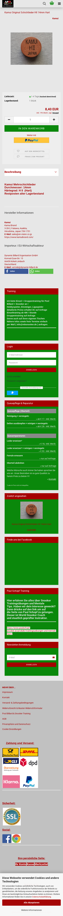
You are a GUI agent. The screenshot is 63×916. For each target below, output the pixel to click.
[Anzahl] (31, 119)
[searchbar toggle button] (44, 3)
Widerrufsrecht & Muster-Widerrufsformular (22, 708)
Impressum (7, 692)
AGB (4, 719)
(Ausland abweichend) (48, 97)
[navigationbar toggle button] (59, 3)
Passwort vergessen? (17, 381)
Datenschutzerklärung (41, 897)
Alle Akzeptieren (31, 902)
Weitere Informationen (31, 910)
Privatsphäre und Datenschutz (16, 724)
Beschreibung (12, 171)
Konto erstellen (14, 376)
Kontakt (6, 697)
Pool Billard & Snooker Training (16, 713)
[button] (8, 119)
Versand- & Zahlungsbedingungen (18, 703)
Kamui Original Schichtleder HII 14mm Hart (31, 524)
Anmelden (31, 370)
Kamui (55, 18)
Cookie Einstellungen (11, 729)
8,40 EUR (31, 530)
